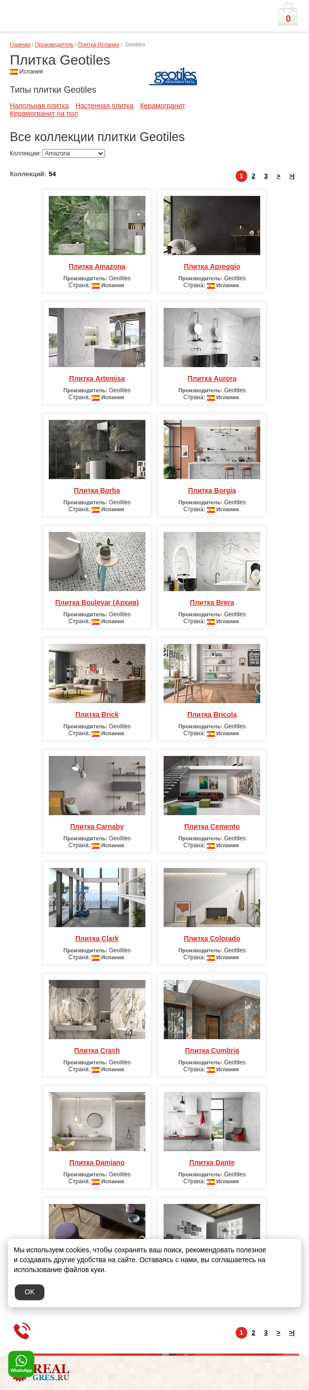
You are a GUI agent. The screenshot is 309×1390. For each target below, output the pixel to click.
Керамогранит (162, 106)
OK (29, 1292)
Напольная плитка (39, 106)
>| (292, 176)
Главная (20, 44)
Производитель (54, 44)
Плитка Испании (99, 44)
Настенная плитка (104, 106)
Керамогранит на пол (44, 113)
